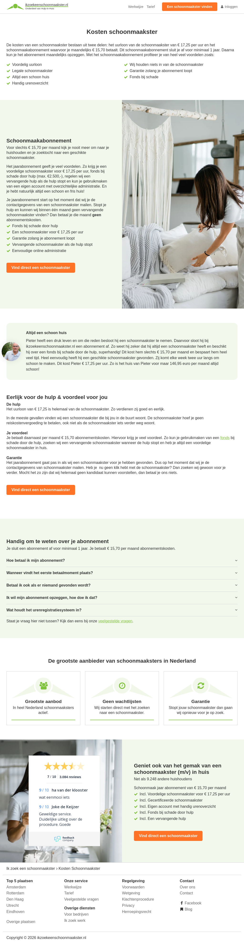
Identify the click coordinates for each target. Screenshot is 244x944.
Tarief (151, 7)
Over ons (187, 887)
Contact (186, 893)
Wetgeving (131, 893)
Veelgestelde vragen (81, 899)
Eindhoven (15, 912)
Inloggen (229, 7)
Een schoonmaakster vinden (189, 7)
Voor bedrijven (76, 914)
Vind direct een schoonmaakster (40, 268)
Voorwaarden (133, 887)
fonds (224, 438)
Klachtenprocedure (138, 899)
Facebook (193, 903)
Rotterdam (15, 893)
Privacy (128, 905)
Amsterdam (16, 887)
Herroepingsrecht (136, 912)
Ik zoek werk (75, 920)
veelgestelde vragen (115, 621)
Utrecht (12, 905)
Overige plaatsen (20, 922)
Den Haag (15, 899)
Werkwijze (135, 7)
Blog (188, 909)
